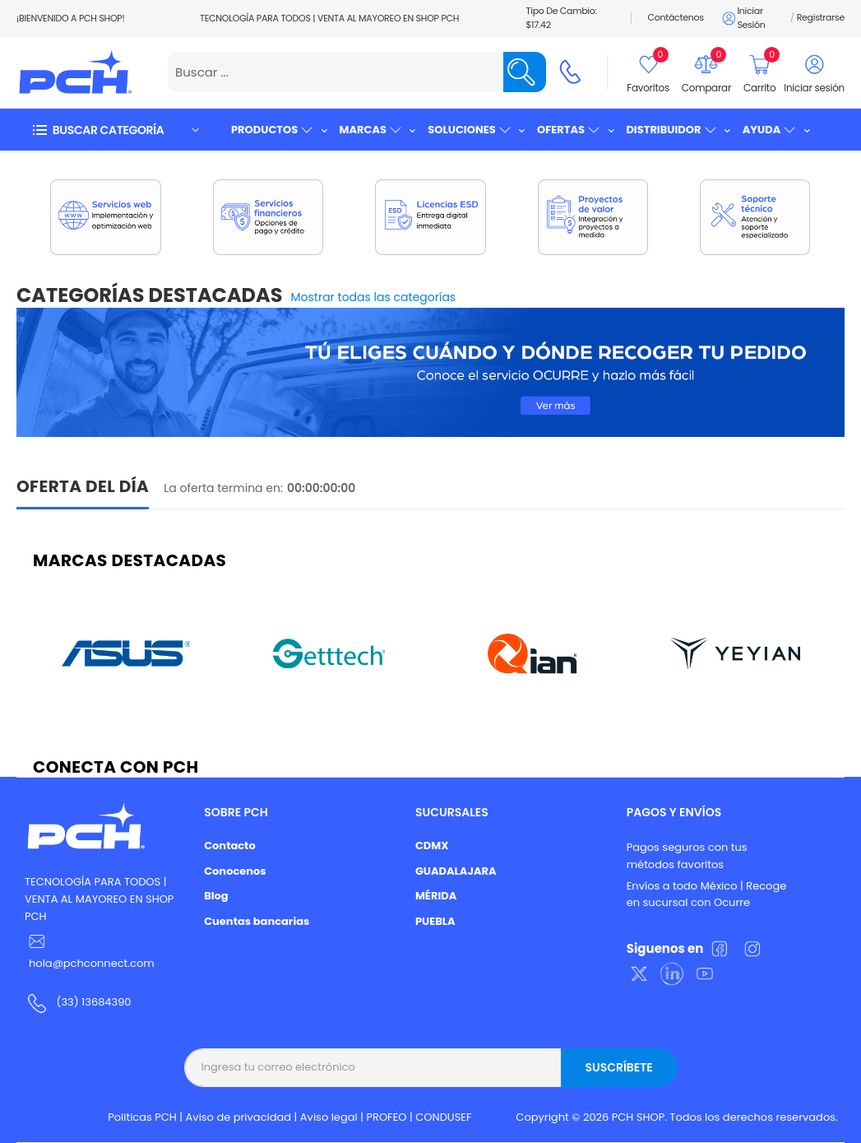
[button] (115, 130)
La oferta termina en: (223, 488)
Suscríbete (618, 1067)
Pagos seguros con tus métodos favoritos (687, 855)
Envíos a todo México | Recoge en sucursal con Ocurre (707, 894)
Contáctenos (676, 17)
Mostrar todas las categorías (373, 297)
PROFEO (386, 1117)
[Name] (524, 72)
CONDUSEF (443, 1117)
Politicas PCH (142, 1117)
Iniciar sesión (743, 18)
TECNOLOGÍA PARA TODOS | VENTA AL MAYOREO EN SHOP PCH (99, 899)
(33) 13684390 (93, 1002)
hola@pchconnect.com (92, 963)
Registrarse (821, 17)
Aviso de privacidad (239, 1117)
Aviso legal (329, 1117)
